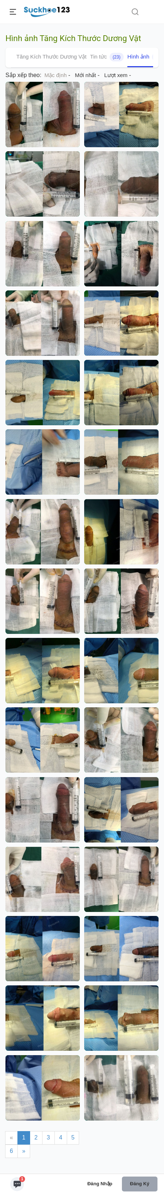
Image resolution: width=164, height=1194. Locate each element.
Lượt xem (115, 75)
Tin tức (107, 57)
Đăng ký (139, 1183)
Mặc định (56, 75)
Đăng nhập (99, 1183)
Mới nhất (85, 75)
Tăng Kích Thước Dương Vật (51, 56)
